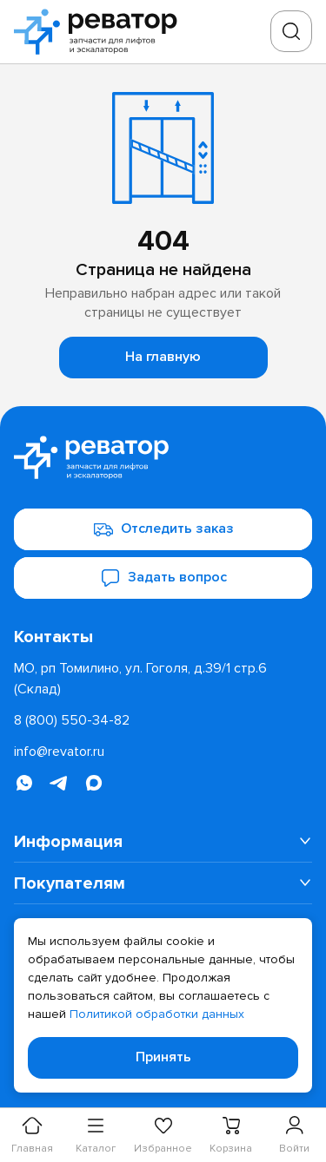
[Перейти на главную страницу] (101, 31)
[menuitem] (163, 842)
